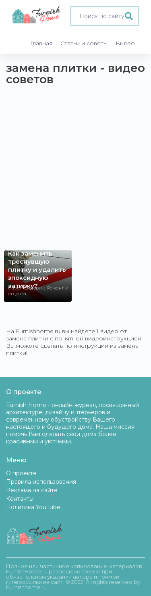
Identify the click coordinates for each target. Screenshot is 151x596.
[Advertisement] (75, 171)
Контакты (19, 498)
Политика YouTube (33, 507)
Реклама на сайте (32, 490)
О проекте (21, 473)
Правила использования (41, 481)
